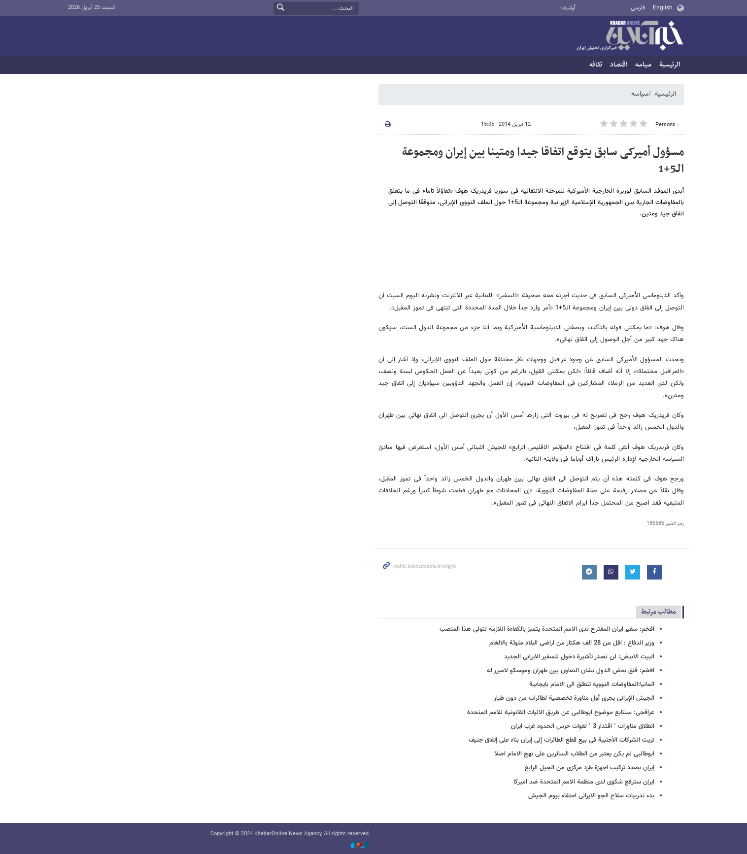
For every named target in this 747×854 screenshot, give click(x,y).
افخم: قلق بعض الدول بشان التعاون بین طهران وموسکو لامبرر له (570, 671)
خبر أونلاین (630, 36)
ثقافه (595, 64)
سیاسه (643, 64)
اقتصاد (618, 64)
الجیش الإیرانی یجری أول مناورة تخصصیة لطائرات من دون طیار (574, 698)
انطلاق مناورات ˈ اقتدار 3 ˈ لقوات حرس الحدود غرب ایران (582, 726)
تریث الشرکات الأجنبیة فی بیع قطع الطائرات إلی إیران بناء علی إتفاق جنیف (561, 740)
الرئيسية (669, 64)
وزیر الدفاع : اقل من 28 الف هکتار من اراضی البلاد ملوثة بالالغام (571, 643)
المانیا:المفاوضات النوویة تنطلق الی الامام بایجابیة (591, 684)
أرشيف (568, 8)
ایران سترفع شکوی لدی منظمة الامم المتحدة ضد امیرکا (583, 782)
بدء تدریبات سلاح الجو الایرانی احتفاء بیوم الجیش (591, 796)
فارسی (638, 7)
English (663, 7)
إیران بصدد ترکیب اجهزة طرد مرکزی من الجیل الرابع (589, 768)
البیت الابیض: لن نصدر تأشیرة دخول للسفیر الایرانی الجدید (579, 657)
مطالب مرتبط (658, 611)
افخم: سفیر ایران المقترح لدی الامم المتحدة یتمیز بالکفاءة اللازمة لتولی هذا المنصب (547, 629)
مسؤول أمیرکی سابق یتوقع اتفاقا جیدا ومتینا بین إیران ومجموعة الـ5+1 (543, 160)
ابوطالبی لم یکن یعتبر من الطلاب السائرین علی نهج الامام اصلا (574, 754)
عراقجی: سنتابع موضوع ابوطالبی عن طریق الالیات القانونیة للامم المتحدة (560, 712)
